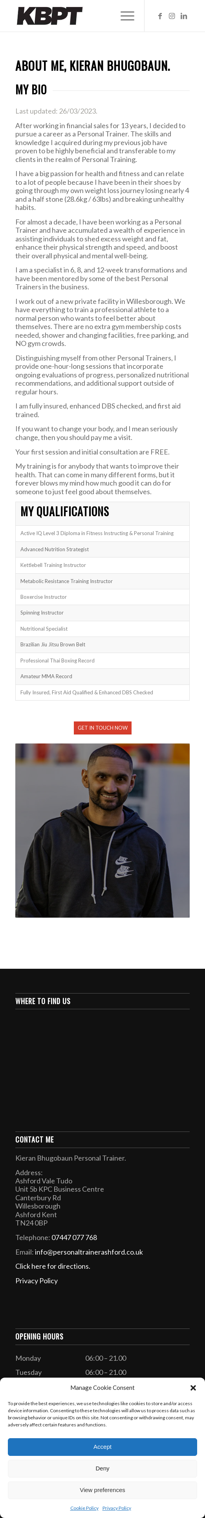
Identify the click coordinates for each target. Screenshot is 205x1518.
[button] (193, 1388)
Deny (102, 1468)
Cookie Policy (84, 1508)
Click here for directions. (52, 1266)
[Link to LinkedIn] (184, 16)
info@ (89, 1252)
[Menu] (123, 15)
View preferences (102, 1490)
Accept (102, 1446)
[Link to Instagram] (172, 16)
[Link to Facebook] (160, 16)
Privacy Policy (116, 1508)
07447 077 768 (74, 1237)
